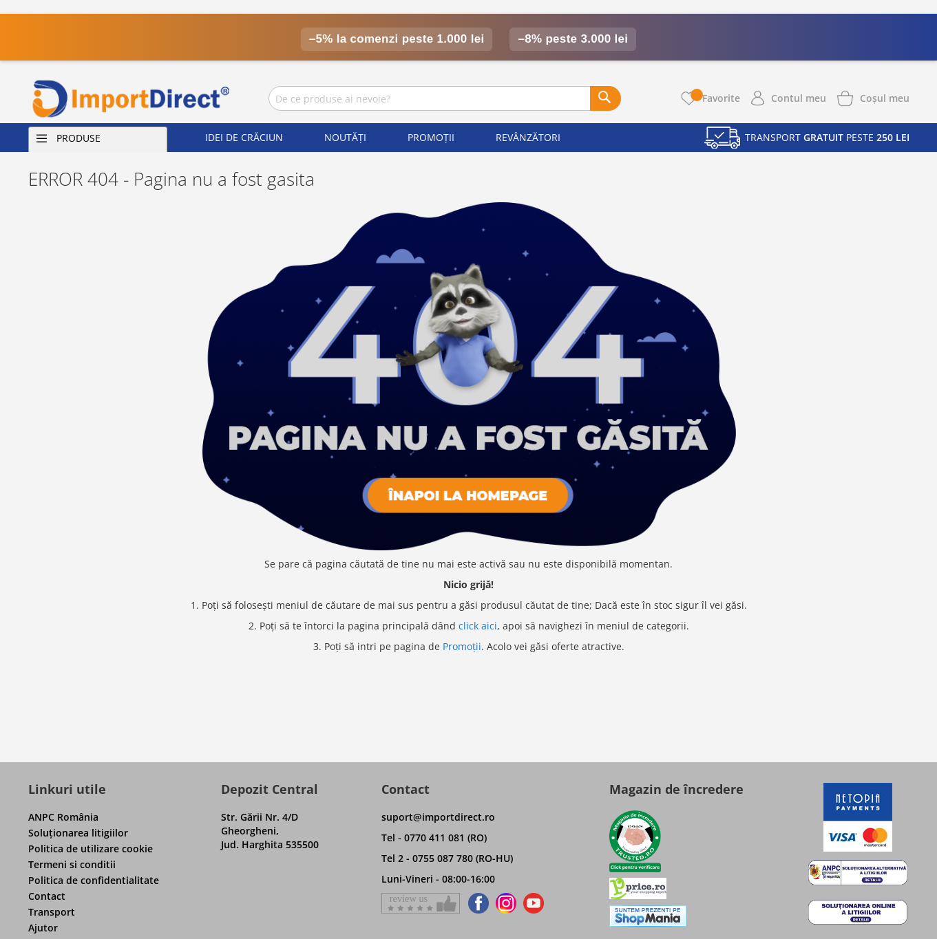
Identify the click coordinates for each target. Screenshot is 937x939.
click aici (478, 625)
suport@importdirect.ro (438, 816)
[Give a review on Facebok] (420, 903)
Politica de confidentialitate (93, 880)
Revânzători (528, 137)
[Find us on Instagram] (506, 903)
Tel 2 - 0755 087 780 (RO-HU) (447, 858)
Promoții (431, 137)
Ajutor (43, 927)
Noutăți (345, 137)
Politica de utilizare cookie (90, 848)
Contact (46, 896)
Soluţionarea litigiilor (78, 832)
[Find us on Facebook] (476, 903)
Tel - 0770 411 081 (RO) (434, 837)
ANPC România (63, 816)
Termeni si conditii (72, 864)
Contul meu (798, 98)
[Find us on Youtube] (533, 903)
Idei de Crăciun (244, 137)
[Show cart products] (885, 97)
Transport (51, 911)
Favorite (715, 98)
